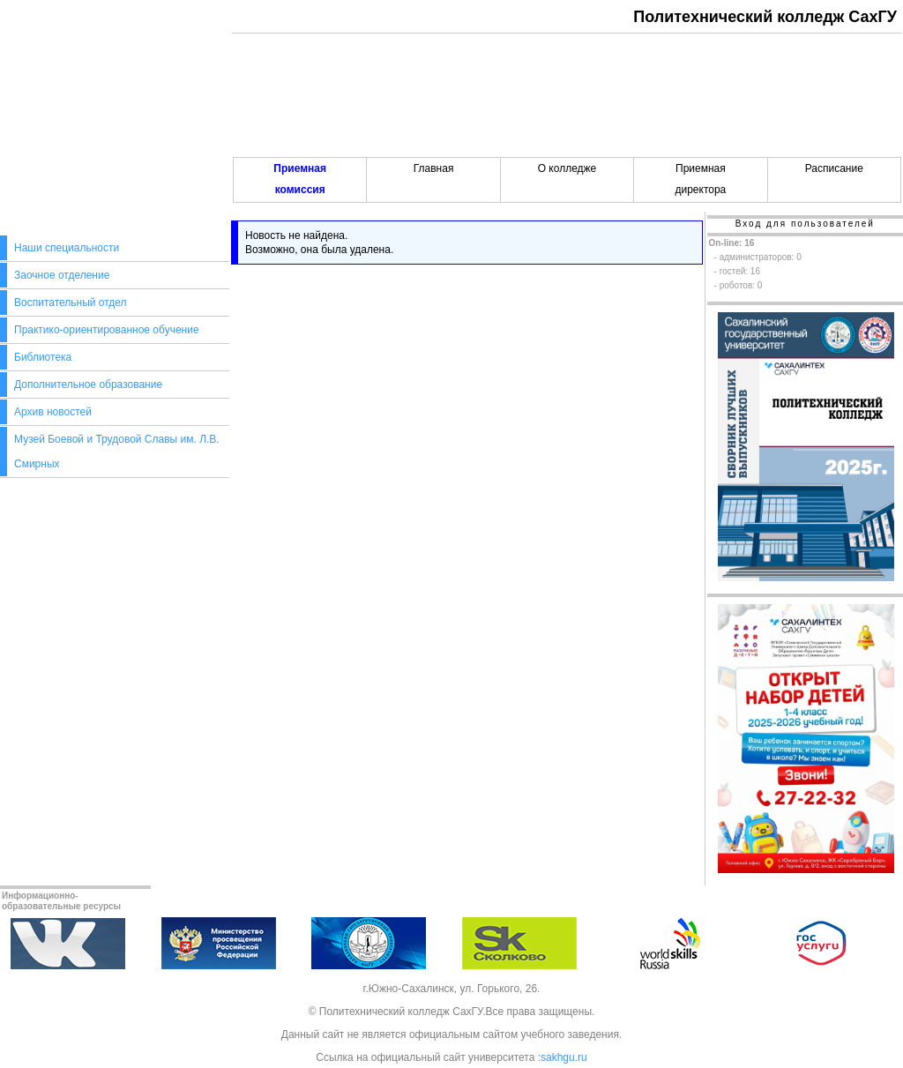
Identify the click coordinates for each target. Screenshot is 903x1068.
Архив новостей (53, 412)
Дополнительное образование (88, 384)
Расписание (834, 168)
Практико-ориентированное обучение (106, 330)
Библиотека (42, 357)
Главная (434, 168)
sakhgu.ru (564, 1057)
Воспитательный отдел (70, 302)
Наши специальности (66, 248)
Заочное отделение (61, 275)
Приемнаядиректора (700, 179)
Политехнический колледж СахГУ (765, 17)
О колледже (567, 168)
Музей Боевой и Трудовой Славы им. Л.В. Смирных (117, 451)
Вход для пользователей (805, 223)
